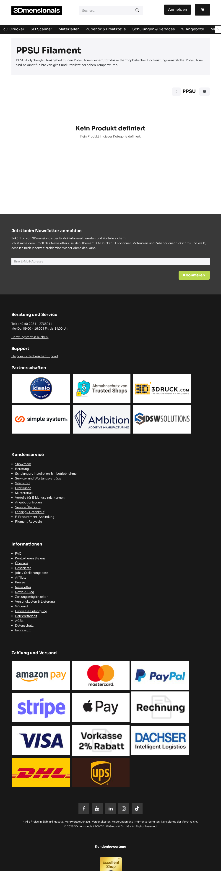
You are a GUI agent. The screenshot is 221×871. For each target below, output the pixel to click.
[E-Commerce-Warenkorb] (202, 10)
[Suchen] (137, 10)
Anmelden (177, 9)
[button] (194, 275)
